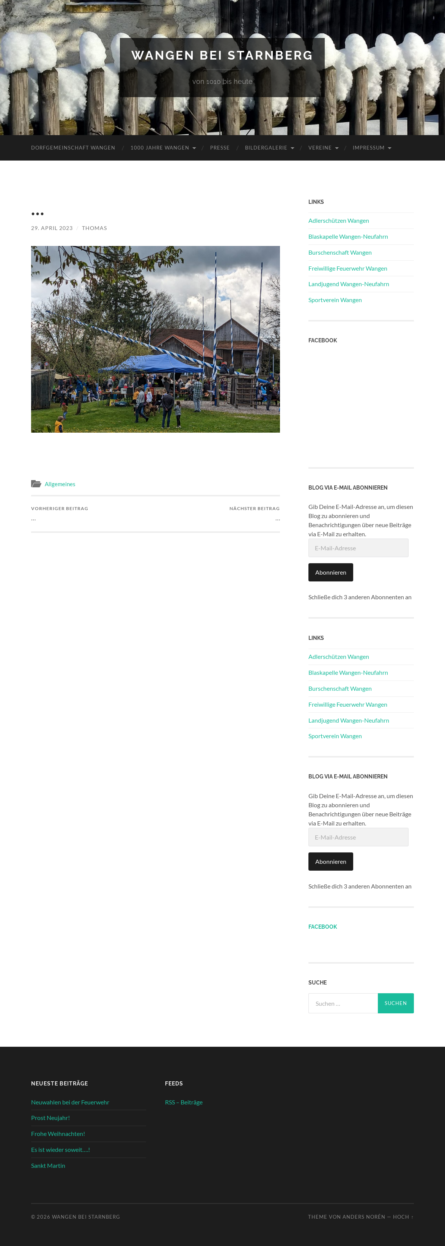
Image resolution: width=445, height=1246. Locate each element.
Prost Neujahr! (50, 1117)
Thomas (94, 228)
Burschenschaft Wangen (340, 252)
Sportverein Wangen (335, 299)
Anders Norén (364, 1217)
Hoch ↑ (403, 1217)
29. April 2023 (52, 228)
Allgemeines (60, 483)
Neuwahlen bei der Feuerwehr (70, 1102)
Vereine (320, 148)
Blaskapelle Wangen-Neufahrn (348, 236)
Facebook (322, 926)
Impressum (369, 148)
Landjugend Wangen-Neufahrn (348, 283)
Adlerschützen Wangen (338, 220)
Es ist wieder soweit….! (60, 1149)
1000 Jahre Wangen (160, 148)
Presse (220, 148)
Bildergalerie (266, 148)
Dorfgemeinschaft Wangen (73, 148)
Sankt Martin (48, 1165)
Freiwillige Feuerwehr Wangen (347, 268)
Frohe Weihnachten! (58, 1133)
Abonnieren (330, 572)
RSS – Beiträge (184, 1102)
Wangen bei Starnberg (222, 55)
